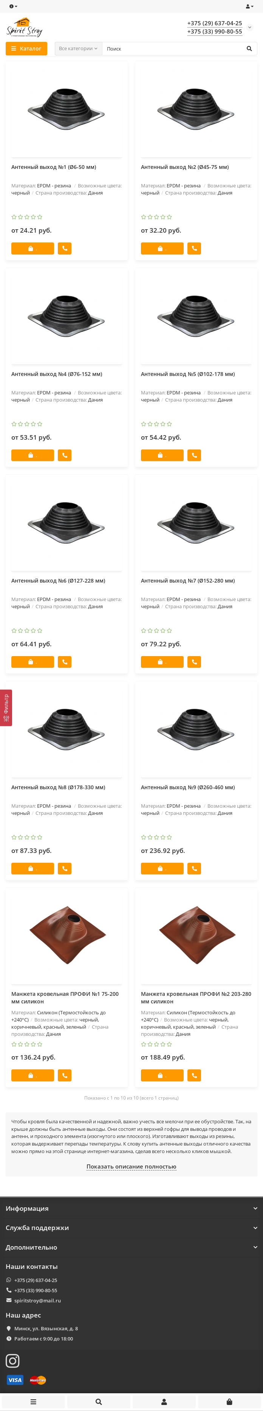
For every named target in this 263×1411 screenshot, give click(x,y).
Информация (131, 1208)
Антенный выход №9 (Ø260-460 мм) (188, 787)
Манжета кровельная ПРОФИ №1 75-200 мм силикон (65, 998)
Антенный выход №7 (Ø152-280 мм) (188, 580)
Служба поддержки (131, 1228)
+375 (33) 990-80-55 (35, 1290)
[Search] (180, 48)
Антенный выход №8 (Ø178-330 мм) (58, 787)
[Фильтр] (6, 708)
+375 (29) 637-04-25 (35, 1280)
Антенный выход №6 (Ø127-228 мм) (58, 580)
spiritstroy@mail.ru (37, 1300)
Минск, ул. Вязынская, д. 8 (46, 1328)
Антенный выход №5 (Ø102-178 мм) (188, 373)
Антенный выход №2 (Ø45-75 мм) (185, 166)
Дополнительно (131, 1247)
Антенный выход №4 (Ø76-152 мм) (56, 373)
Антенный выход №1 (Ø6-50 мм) (53, 166)
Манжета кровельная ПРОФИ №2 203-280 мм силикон (196, 998)
